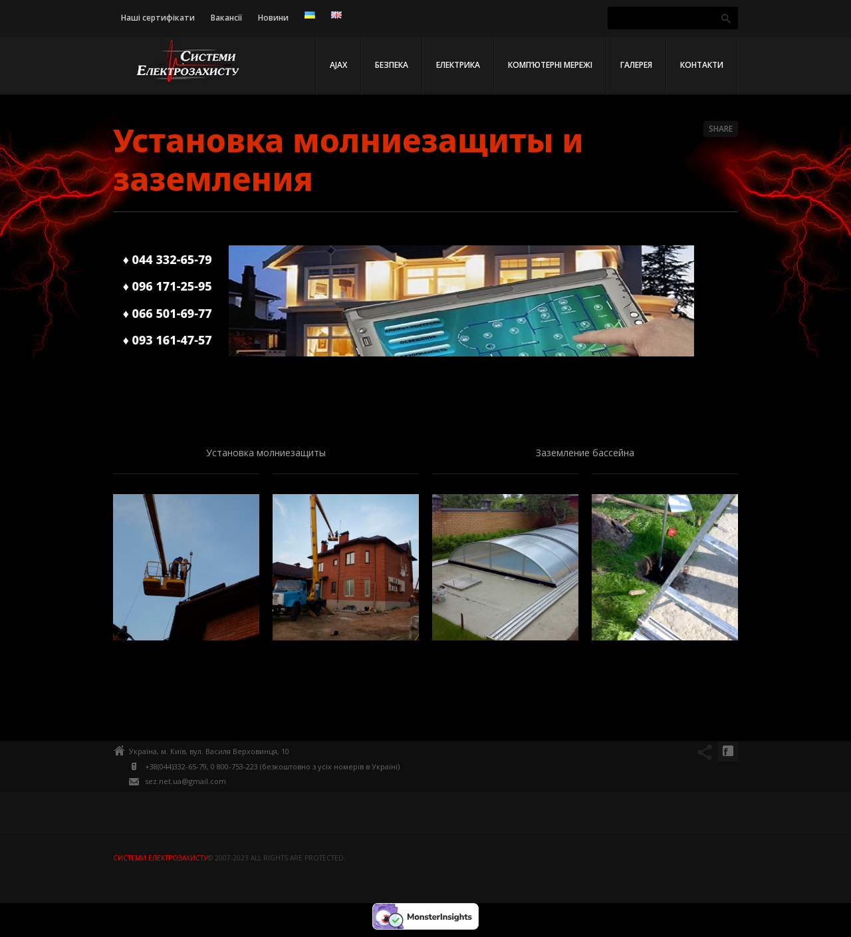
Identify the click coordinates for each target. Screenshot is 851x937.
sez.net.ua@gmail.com (185, 781)
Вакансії (226, 17)
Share (721, 128)
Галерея (636, 64)
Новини (273, 17)
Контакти (701, 64)
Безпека (391, 64)
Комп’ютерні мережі (550, 64)
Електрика (458, 64)
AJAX (338, 64)
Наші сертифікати (158, 17)
